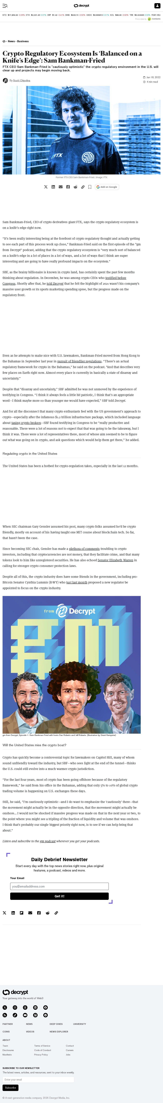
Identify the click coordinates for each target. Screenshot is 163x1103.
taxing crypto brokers (26, 423)
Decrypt (58, 283)
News (29, 1024)
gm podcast (48, 841)
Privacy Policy (41, 1054)
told (50, 283)
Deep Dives (56, 1024)
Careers (70, 1050)
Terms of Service (42, 1045)
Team (5, 1045)
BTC (5, 15)
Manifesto (7, 1054)
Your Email (17, 878)
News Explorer (59, 1031)
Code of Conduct (42, 1050)
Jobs (68, 1054)
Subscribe (10, 1087)
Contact (70, 1045)
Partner (8, 1024)
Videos (30, 1031)
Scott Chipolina (21, 80)
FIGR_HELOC (157, 15)
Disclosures (8, 1050)
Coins (6, 1031)
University (79, 1024)
